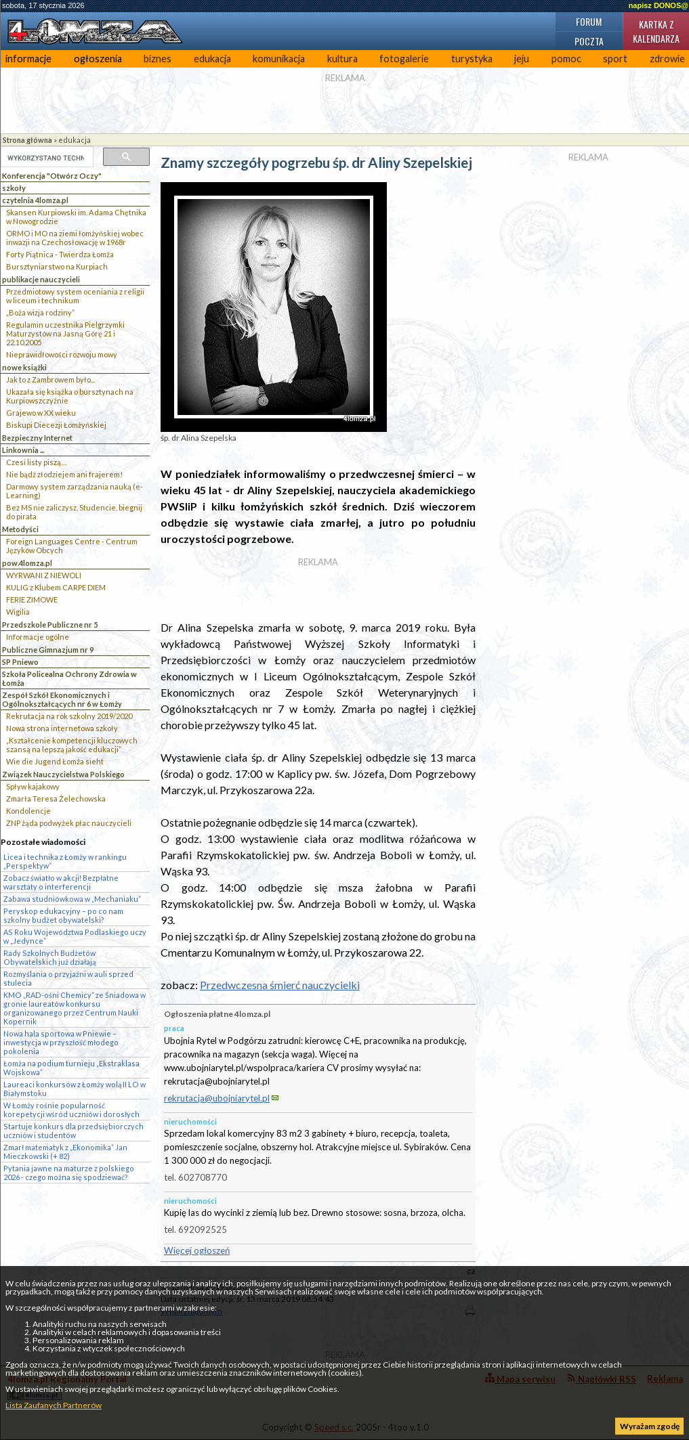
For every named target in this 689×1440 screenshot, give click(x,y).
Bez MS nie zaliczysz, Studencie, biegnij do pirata (74, 512)
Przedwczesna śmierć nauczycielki (280, 984)
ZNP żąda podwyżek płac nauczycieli (68, 823)
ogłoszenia (98, 58)
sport (615, 58)
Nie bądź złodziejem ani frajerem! (64, 474)
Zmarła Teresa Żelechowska (56, 798)
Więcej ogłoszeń (197, 1250)
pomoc (566, 58)
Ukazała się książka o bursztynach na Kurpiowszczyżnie (69, 396)
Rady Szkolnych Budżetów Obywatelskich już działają (49, 957)
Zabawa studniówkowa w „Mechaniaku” (72, 898)
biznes (157, 58)
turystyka (472, 58)
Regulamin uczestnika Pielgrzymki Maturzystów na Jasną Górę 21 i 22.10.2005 (65, 333)
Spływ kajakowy (33, 786)
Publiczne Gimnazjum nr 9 (47, 649)
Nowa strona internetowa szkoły (62, 728)
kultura (342, 58)
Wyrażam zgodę (650, 1426)
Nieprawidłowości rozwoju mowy (61, 354)
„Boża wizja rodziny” (40, 312)
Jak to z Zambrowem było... (50, 379)
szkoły (14, 187)
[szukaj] (45, 158)
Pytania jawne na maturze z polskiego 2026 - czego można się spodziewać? (68, 1172)
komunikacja (279, 58)
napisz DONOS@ (658, 5)
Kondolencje (28, 810)
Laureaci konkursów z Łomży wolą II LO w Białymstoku (74, 1088)
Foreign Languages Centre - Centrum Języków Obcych (72, 545)
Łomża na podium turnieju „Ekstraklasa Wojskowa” (71, 1067)
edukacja (212, 58)
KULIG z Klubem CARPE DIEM (56, 587)
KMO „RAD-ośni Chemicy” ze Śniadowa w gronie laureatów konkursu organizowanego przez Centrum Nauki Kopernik (74, 1008)
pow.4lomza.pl (27, 563)
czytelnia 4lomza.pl (35, 200)
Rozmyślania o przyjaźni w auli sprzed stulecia (68, 978)
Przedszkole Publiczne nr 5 (50, 624)
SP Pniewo (20, 661)
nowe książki (24, 367)
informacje (28, 58)
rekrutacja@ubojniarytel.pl (217, 1098)
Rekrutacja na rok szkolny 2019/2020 (69, 716)
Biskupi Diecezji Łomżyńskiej (56, 424)
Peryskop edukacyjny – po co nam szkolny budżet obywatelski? (63, 915)
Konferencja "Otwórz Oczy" (52, 175)
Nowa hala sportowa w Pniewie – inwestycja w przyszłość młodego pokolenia (61, 1042)
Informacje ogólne (37, 636)
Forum (589, 21)
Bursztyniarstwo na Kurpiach (57, 266)
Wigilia (18, 611)
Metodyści (20, 529)
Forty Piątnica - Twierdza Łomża (60, 254)
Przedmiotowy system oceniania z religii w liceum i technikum (75, 296)
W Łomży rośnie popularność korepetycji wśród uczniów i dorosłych (71, 1109)
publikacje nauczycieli (41, 279)
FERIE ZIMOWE (32, 599)
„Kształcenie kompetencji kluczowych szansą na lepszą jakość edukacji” (72, 745)
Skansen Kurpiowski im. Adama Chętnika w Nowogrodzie (76, 216)
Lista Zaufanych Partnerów (53, 1405)
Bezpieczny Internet (37, 437)
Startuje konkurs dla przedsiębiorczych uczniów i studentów (73, 1130)
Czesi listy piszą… (36, 462)
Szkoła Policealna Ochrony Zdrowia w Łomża (69, 678)
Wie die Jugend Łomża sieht (55, 761)
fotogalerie (404, 58)
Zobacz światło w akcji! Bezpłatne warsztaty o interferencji (61, 882)
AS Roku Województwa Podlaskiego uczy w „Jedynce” (74, 936)
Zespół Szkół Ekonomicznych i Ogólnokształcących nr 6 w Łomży (62, 699)
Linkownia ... (23, 449)
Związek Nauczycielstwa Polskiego (63, 774)
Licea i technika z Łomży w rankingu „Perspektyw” (65, 861)
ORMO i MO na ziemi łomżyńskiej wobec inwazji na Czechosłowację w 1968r (75, 237)
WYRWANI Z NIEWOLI (43, 575)
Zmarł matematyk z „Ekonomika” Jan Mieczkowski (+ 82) (65, 1151)
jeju (521, 58)
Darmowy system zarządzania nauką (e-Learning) (74, 491)
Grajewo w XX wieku (41, 412)
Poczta (589, 41)
